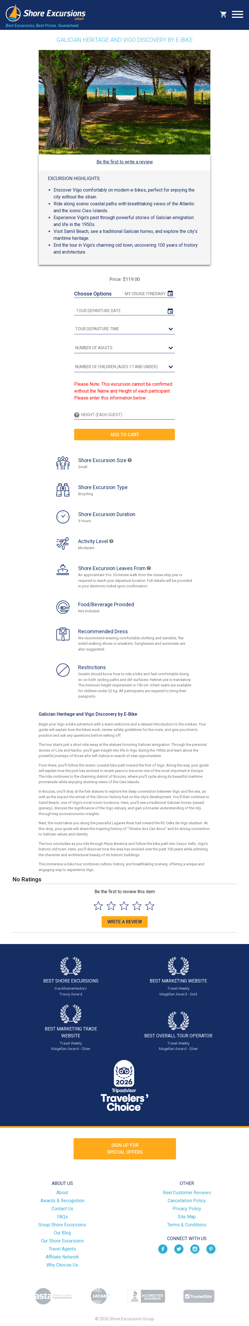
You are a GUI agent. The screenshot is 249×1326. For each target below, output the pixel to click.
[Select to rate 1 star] (98, 906)
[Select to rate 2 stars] (111, 906)
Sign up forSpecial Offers (125, 1148)
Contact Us (62, 1208)
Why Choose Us (62, 1265)
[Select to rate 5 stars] (150, 906)
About (62, 1192)
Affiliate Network (62, 1257)
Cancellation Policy (187, 1200)
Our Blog (62, 1233)
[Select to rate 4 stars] (137, 906)
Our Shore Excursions (62, 1241)
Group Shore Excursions (62, 1224)
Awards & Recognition (62, 1200)
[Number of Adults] (124, 348)
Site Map (187, 1216)
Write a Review (124, 921)
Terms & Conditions (186, 1224)
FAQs (62, 1216)
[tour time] (124, 329)
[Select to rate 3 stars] (124, 906)
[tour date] (124, 310)
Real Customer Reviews (187, 1192)
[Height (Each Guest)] (127, 415)
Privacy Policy (187, 1208)
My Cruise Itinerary (145, 294)
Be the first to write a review (124, 162)
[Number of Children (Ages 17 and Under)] (124, 367)
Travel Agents (62, 1249)
